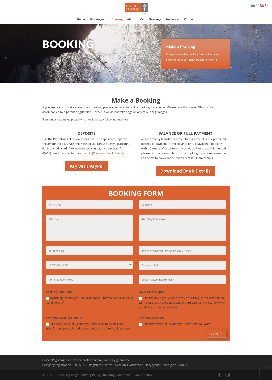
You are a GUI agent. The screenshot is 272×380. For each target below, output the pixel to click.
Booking (117, 19)
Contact (189, 19)
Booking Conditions (116, 375)
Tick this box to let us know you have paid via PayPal (175, 324)
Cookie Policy (142, 375)
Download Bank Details (108, 153)
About (131, 19)
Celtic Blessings (150, 19)
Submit (217, 333)
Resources (172, 19)
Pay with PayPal (87, 166)
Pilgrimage (97, 19)
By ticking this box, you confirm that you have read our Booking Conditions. (89, 300)
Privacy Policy (90, 375)
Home (81, 19)
